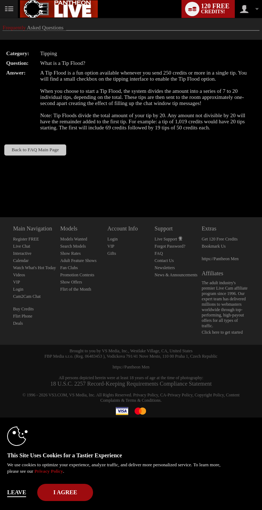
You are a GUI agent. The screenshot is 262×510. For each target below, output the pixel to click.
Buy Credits (23, 308)
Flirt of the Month (75, 289)
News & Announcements (176, 274)
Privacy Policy (145, 394)
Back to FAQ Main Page (35, 149)
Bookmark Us (214, 246)
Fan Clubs (69, 267)
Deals (18, 323)
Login (18, 289)
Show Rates (70, 253)
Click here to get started (222, 332)
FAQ (159, 253)
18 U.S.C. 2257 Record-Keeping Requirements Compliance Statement (131, 384)
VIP (16, 282)
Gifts (111, 253)
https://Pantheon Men (220, 258)
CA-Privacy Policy (176, 394)
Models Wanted (73, 239)
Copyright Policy (209, 394)
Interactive (22, 253)
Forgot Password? (170, 246)
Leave (16, 492)
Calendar (21, 260)
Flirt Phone (23, 316)
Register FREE (26, 239)
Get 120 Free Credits (220, 239)
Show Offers (71, 282)
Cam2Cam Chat (27, 296)
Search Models (73, 246)
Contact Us (164, 260)
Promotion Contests (77, 274)
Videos (19, 274)
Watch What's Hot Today (34, 267)
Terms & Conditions (143, 400)
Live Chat (21, 246)
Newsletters (165, 267)
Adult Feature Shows (78, 260)
